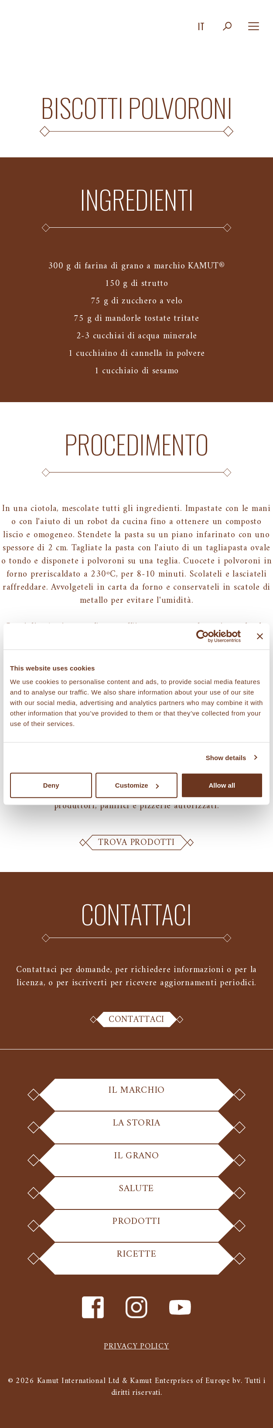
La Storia (136, 1128)
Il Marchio (136, 1096)
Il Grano (136, 1161)
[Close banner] (260, 636)
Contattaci (136, 1019)
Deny (51, 785)
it (201, 26)
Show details (226, 757)
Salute (136, 1194)
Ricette (136, 1260)
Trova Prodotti (136, 842)
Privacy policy (136, 1346)
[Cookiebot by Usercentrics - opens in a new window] (202, 636)
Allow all (221, 785)
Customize (137, 785)
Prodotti (136, 1227)
